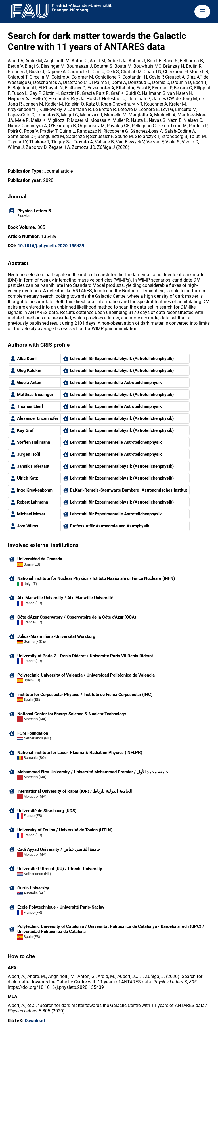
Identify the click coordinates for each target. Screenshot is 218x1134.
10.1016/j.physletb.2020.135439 (51, 245)
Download (35, 1020)
